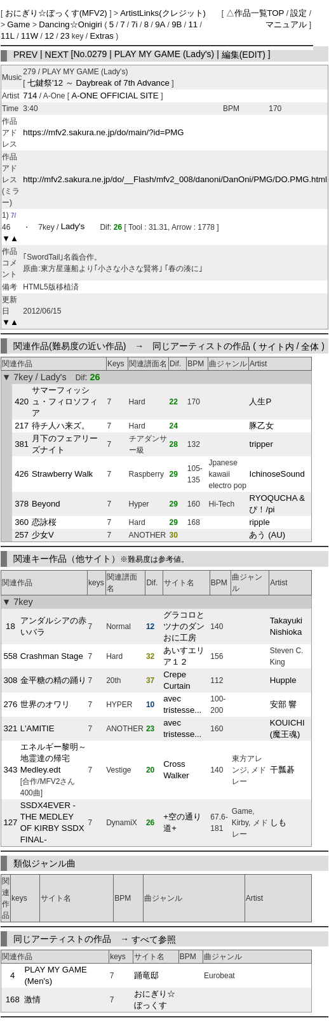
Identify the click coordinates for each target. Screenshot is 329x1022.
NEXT (57, 54)
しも (278, 822)
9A (160, 24)
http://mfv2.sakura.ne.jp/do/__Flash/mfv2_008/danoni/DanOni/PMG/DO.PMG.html (175, 179)
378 (22, 503)
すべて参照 (153, 939)
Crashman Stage (51, 656)
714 (30, 95)
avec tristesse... (182, 704)
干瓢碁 (282, 769)
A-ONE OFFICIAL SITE (116, 95)
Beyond (46, 503)
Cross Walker (176, 769)
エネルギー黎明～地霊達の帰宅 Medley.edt (53, 758)
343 (10, 769)
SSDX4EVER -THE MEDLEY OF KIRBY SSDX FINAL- (52, 822)
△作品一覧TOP (255, 13)
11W (29, 36)
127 (10, 822)
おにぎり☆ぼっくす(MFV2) (57, 13)
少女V (43, 535)
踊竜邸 (146, 975)
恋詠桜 (44, 522)
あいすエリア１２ (184, 656)
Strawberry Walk (62, 474)
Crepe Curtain (177, 680)
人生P (260, 401)
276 (10, 704)
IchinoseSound (276, 474)
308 (10, 680)
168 (13, 999)
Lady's (73, 227)
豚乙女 (261, 425)
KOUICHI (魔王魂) (287, 728)
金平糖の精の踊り (53, 680)
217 (22, 425)
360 (22, 522)
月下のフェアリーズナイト (65, 444)
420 (22, 401)
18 (10, 626)
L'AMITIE (37, 728)
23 (65, 36)
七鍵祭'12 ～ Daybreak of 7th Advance (98, 83)
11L (8, 36)
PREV (25, 54)
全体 (310, 346)
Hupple (283, 680)
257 (22, 535)
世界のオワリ (45, 704)
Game (19, 24)
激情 (32, 999)
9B (176, 24)
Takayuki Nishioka (286, 626)
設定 (298, 13)
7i (134, 24)
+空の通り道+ (182, 822)
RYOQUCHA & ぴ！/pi (277, 503)
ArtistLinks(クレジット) (163, 13)
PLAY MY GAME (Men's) (55, 975)
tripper (260, 444)
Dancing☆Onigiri (71, 24)
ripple (259, 522)
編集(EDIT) (243, 54)
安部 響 (283, 704)
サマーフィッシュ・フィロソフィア (65, 401)
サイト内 (276, 346)
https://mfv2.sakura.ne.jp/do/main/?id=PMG (103, 132)
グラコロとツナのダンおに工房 (184, 626)
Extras (102, 36)
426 (22, 474)
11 (193, 24)
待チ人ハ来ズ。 (61, 425)
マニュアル (286, 24)
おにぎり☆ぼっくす (154, 999)
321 (10, 728)
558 (10, 656)
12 (49, 36)
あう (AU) (267, 535)
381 (22, 444)
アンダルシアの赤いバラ (53, 626)
